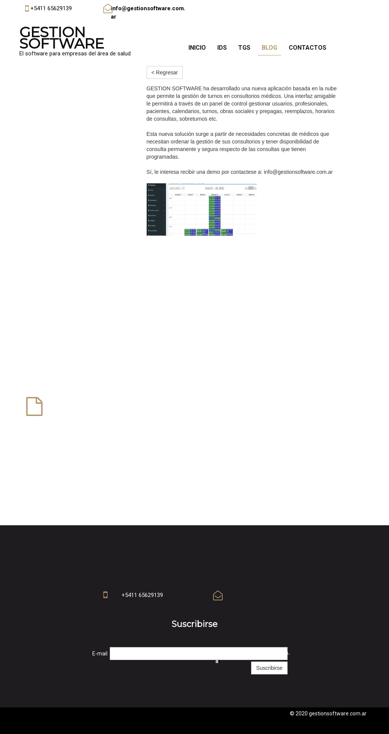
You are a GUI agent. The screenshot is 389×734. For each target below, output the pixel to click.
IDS (222, 47)
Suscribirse (269, 668)
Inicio (197, 47)
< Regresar (165, 72)
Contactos (307, 47)
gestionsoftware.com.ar (338, 713)
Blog (269, 47)
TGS (244, 47)
